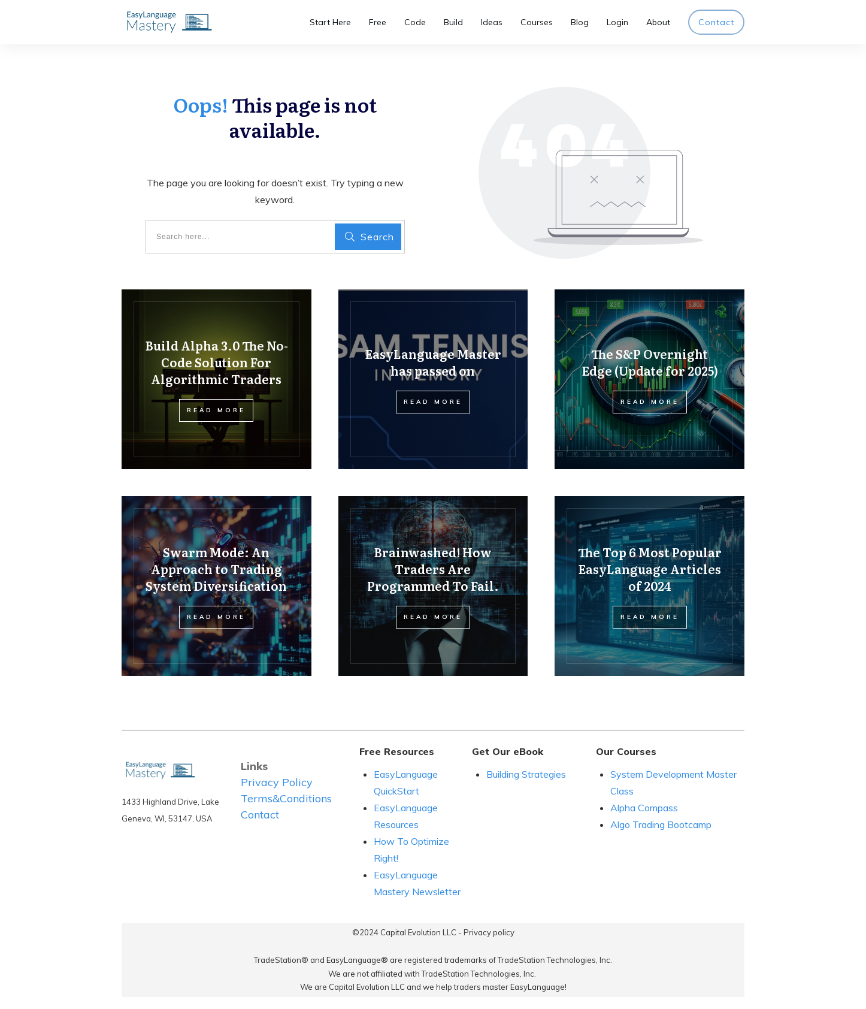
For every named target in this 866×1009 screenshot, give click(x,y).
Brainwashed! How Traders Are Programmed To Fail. (433, 568)
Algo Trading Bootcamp (660, 824)
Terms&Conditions (286, 798)
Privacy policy (489, 932)
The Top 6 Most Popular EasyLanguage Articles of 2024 (650, 568)
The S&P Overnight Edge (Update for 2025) (650, 362)
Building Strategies (527, 774)
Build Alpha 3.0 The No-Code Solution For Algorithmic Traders (216, 362)
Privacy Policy (277, 782)
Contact (260, 814)
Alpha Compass (644, 808)
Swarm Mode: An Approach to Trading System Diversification (216, 568)
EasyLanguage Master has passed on (433, 362)
